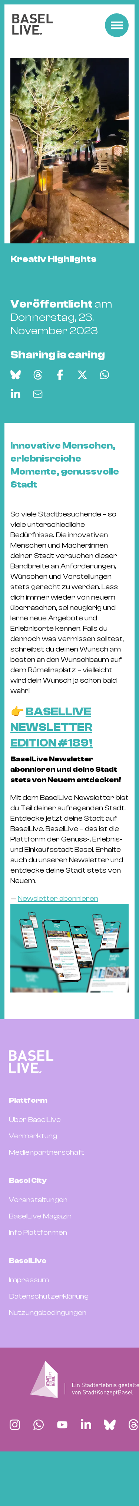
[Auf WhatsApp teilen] (104, 418)
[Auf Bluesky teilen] (15, 418)
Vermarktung (33, 1180)
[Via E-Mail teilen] (38, 438)
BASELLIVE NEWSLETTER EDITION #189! (51, 771)
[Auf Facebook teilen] (60, 418)
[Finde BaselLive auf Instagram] (15, 1469)
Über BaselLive (35, 1163)
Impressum (29, 1324)
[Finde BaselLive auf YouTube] (62, 1469)
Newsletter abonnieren (58, 942)
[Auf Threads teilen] (38, 418)
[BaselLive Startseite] (32, 25)
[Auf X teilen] (82, 418)
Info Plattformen (38, 1276)
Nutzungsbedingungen (47, 1356)
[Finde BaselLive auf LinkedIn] (86, 1469)
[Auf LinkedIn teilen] (15, 438)
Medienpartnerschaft (46, 1196)
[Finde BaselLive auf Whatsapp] (38, 1469)
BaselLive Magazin (40, 1260)
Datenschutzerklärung (49, 1340)
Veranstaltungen (38, 1244)
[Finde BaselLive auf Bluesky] (110, 1469)
